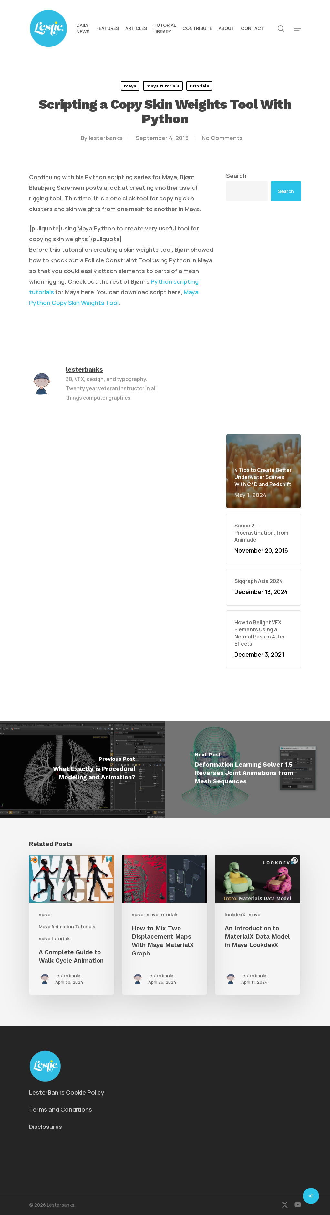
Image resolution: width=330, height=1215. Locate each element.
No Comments (222, 138)
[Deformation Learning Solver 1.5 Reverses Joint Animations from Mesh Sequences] (247, 769)
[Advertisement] (263, 317)
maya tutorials (163, 85)
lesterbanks (105, 138)
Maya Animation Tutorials (67, 927)
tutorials (199, 85)
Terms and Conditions (60, 1109)
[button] (297, 28)
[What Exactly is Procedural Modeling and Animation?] (82, 769)
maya (130, 85)
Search (236, 175)
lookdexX (235, 915)
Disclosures (45, 1126)
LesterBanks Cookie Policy (66, 1092)
